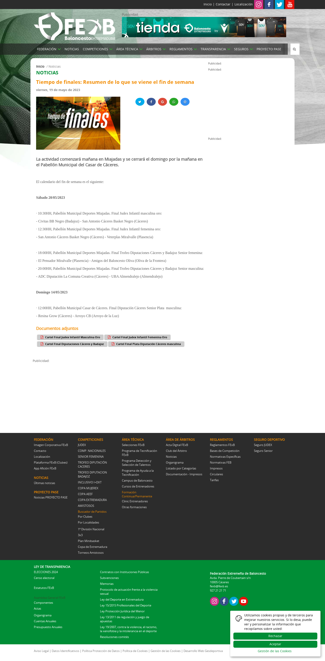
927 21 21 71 (218, 590)
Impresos (216, 468)
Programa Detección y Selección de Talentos (136, 463)
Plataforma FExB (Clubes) (50, 462)
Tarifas (214, 480)
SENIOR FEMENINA (91, 457)
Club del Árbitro (176, 451)
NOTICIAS (72, 49)
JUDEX (82, 445)
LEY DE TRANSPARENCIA (52, 567)
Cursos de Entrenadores (138, 486)
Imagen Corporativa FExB (51, 445)
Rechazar (275, 636)
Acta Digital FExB (177, 445)
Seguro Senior (263, 451)
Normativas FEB (220, 462)
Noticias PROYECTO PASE (50, 497)
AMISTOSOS (86, 506)
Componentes (43, 603)
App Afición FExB (45, 468)
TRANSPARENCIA (213, 49)
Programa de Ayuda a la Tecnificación (138, 473)
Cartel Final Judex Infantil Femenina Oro (137, 337)
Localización (243, 4)
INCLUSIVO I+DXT (90, 482)
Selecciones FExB (133, 445)
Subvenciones (109, 578)
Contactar (223, 4)
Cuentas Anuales (45, 621)
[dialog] (275, 633)
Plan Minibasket (88, 541)
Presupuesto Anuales (48, 627)
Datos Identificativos (65, 651)
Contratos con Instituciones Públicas (124, 572)
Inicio (208, 4)
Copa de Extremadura (92, 547)
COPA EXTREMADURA (92, 500)
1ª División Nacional (91, 529)
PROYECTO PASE (269, 49)
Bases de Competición (224, 451)
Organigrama (174, 462)
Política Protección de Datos (101, 651)
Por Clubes (85, 517)
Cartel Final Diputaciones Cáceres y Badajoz (71, 344)
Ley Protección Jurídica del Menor (122, 611)
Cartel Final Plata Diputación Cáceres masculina (146, 344)
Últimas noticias (44, 483)
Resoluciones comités (114, 637)
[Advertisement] (120, 394)
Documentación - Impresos (184, 474)
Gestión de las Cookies (166, 651)
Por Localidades (88, 522)
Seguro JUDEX (263, 445)
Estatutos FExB (44, 588)
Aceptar (275, 644)
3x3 (80, 535)
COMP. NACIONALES (92, 451)
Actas (37, 608)
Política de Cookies (135, 651)
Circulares (216, 474)
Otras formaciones (134, 507)
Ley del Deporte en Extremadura (122, 599)
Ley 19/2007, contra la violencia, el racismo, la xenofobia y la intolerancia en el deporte (128, 629)
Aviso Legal (41, 651)
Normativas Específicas (225, 457)
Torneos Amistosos (91, 553)
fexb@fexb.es (219, 586)
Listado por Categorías (181, 468)
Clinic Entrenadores (135, 501)
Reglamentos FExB (222, 445)
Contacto (40, 451)
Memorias (107, 584)
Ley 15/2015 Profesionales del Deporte (125, 605)
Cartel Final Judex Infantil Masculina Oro (69, 337)
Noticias (171, 457)
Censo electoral (44, 578)
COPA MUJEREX (88, 488)
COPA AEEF (85, 494)
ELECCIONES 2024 (46, 572)
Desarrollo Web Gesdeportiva (203, 651)
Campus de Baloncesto (137, 480)
